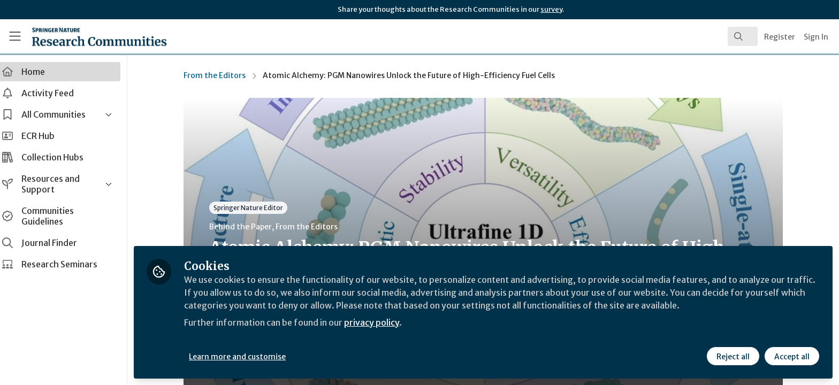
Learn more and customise (247, 356)
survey (551, 9)
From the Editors (219, 75)
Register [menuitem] (779, 37)
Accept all (792, 356)
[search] (743, 36)
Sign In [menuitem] (816, 37)
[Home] (86, 36)
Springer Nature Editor (253, 208)
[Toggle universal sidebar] (15, 36)
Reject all (733, 356)
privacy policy (381, 323)
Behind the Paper (245, 227)
